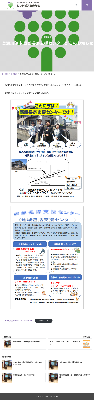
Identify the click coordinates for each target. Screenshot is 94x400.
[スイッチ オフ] (76, 5)
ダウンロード (44, 320)
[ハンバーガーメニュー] (3, 5)
